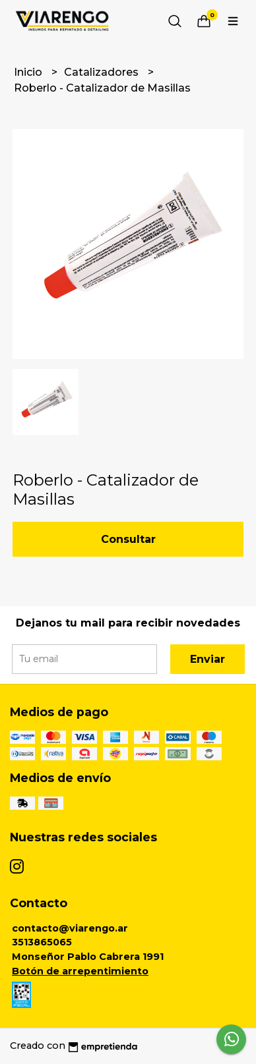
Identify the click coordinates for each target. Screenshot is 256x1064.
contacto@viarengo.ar (70, 928)
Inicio (29, 72)
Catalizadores (102, 72)
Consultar (128, 539)
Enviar (207, 659)
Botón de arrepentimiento (80, 971)
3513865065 (42, 942)
